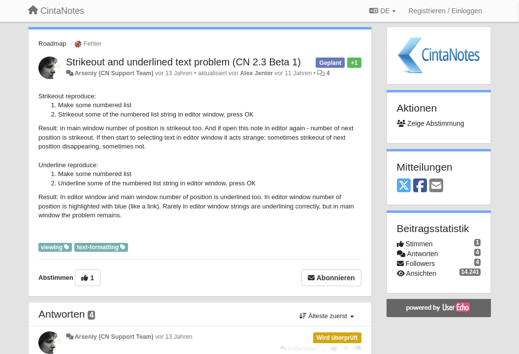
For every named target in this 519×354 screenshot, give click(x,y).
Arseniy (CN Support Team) (113, 73)
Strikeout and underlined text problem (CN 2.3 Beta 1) (183, 62)
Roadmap (52, 43)
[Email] (436, 186)
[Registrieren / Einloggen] (445, 10)
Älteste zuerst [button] (326, 316)
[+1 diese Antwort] (334, 348)
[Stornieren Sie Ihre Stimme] (346, 348)
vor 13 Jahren (173, 336)
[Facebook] (420, 186)
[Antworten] (298, 348)
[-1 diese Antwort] (358, 348)
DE (382, 11)
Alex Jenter (256, 73)
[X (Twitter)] (404, 186)
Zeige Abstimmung (430, 123)
